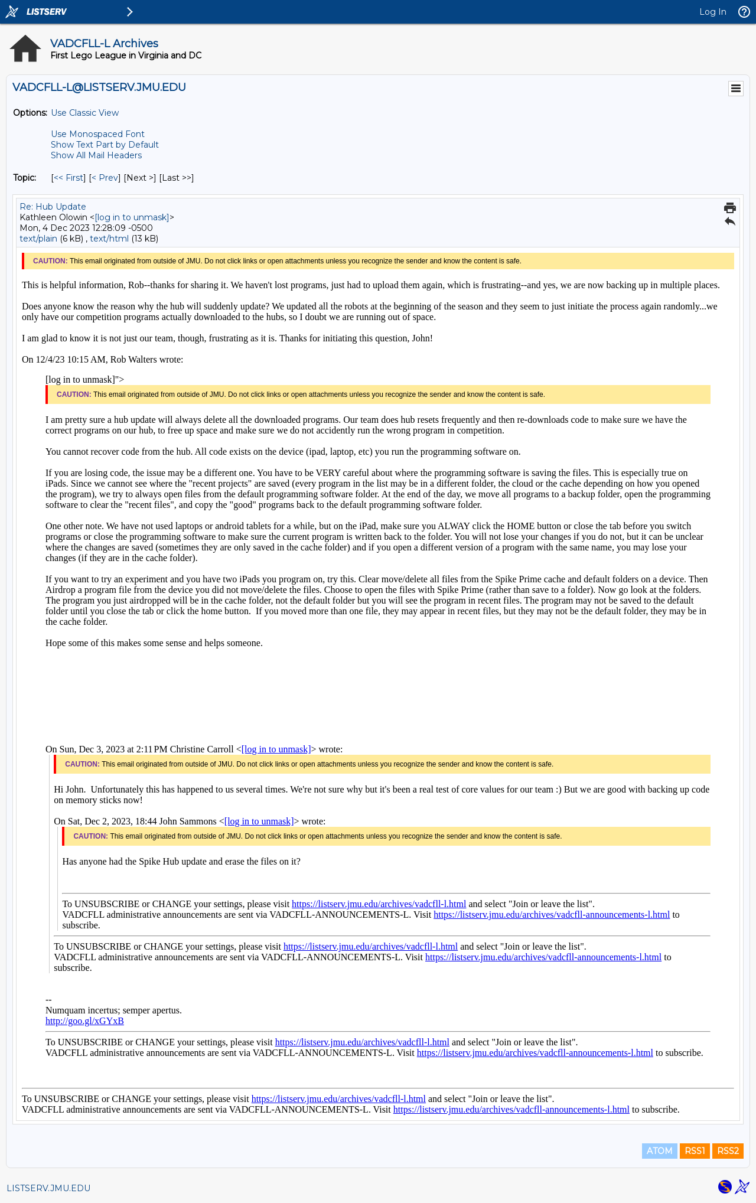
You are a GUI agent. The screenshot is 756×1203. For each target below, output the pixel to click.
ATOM (660, 1151)
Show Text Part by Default (105, 144)
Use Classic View (85, 112)
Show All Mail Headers (96, 155)
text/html (109, 238)
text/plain (38, 238)
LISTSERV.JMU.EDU (48, 1188)
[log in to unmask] (132, 217)
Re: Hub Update (52, 206)
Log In (712, 11)
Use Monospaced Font (98, 134)
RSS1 (695, 1151)
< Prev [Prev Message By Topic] (105, 177)
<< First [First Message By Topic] (68, 177)
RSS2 (728, 1151)
